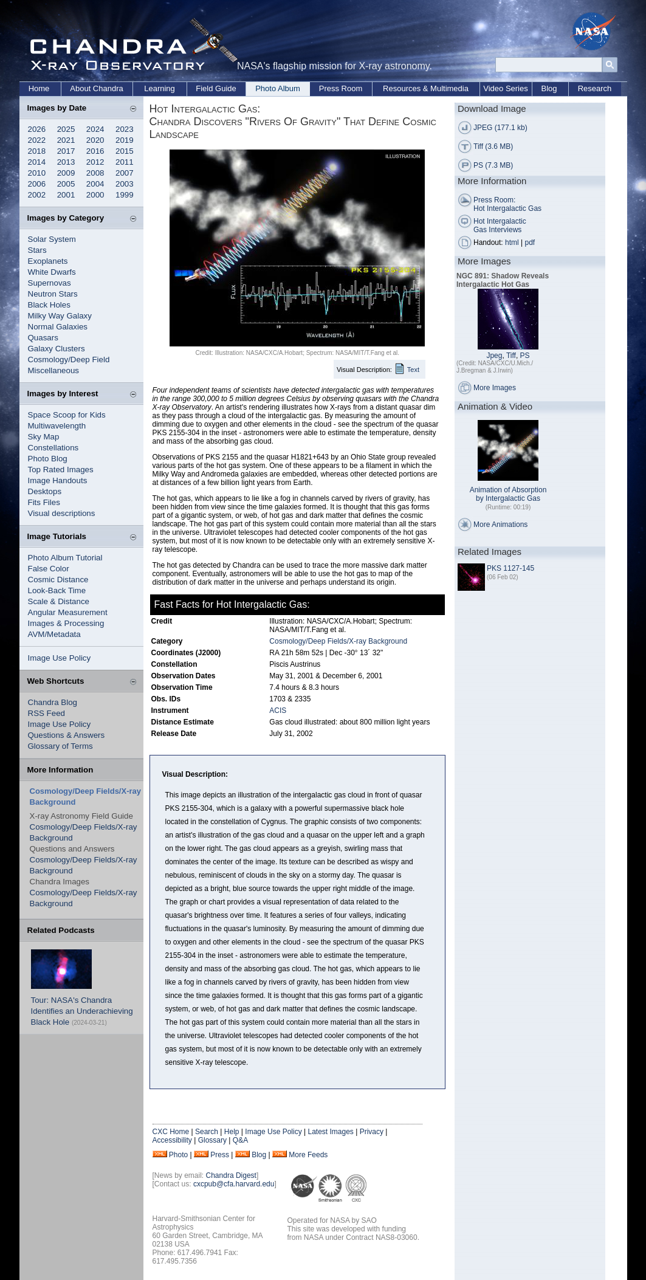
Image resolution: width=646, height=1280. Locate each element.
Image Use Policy (59, 657)
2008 (95, 172)
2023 (124, 129)
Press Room (341, 88)
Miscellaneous (53, 370)
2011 (124, 162)
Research (595, 88)
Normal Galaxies (58, 326)
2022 (37, 140)
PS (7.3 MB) (493, 165)
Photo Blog (47, 458)
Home (39, 88)
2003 (124, 183)
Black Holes (49, 304)
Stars (37, 250)
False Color (48, 568)
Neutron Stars (53, 293)
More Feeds (308, 1155)
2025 (66, 129)
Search (206, 1131)
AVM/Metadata (54, 634)
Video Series (505, 88)
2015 (124, 151)
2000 (95, 194)
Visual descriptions (61, 513)
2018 (37, 151)
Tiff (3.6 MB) (493, 146)
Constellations (53, 447)
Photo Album (277, 88)
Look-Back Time (57, 590)
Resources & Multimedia (426, 88)
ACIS (277, 710)
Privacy (371, 1131)
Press (219, 1155)
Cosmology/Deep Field (69, 359)
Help (231, 1131)
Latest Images (330, 1131)
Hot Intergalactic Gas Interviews (499, 225)
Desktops (45, 491)
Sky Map (44, 436)
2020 (95, 140)
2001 (66, 194)
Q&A (240, 1140)
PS (525, 355)
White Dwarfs (52, 272)
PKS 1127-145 (510, 568)
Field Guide (216, 88)
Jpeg (494, 355)
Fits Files (44, 502)
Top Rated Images (61, 469)
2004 (95, 183)
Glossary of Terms (60, 746)
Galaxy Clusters (56, 348)
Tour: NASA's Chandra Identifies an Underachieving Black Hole (82, 1011)
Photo (178, 1155)
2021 (66, 140)
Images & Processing (66, 623)
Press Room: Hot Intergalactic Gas (507, 204)
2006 (37, 183)
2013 (66, 162)
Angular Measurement (68, 612)
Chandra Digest (231, 1175)
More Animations (500, 524)
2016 (95, 151)
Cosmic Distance (58, 579)
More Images (494, 388)
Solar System (52, 239)
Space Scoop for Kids (67, 414)
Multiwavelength (57, 425)
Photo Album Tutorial (65, 557)
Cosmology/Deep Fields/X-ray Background (338, 641)
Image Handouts (58, 480)
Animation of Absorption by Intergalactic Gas (508, 494)
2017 (66, 151)
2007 (124, 172)
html (512, 242)
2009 (66, 172)
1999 (124, 194)
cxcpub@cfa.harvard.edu (234, 1184)
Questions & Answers (66, 735)
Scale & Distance (59, 601)
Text (413, 369)
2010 (37, 172)
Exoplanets (48, 261)
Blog (549, 88)
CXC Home (171, 1131)
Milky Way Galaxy (60, 315)
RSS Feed (47, 713)
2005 (66, 183)
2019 (124, 140)
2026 (37, 129)
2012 (95, 162)
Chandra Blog (53, 702)
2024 (95, 129)
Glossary (212, 1140)
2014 (37, 162)
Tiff (511, 355)
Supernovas (49, 282)
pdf (530, 242)
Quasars (43, 337)
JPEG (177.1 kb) (500, 127)
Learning (159, 88)
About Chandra (96, 88)
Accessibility (172, 1140)
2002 (37, 194)
